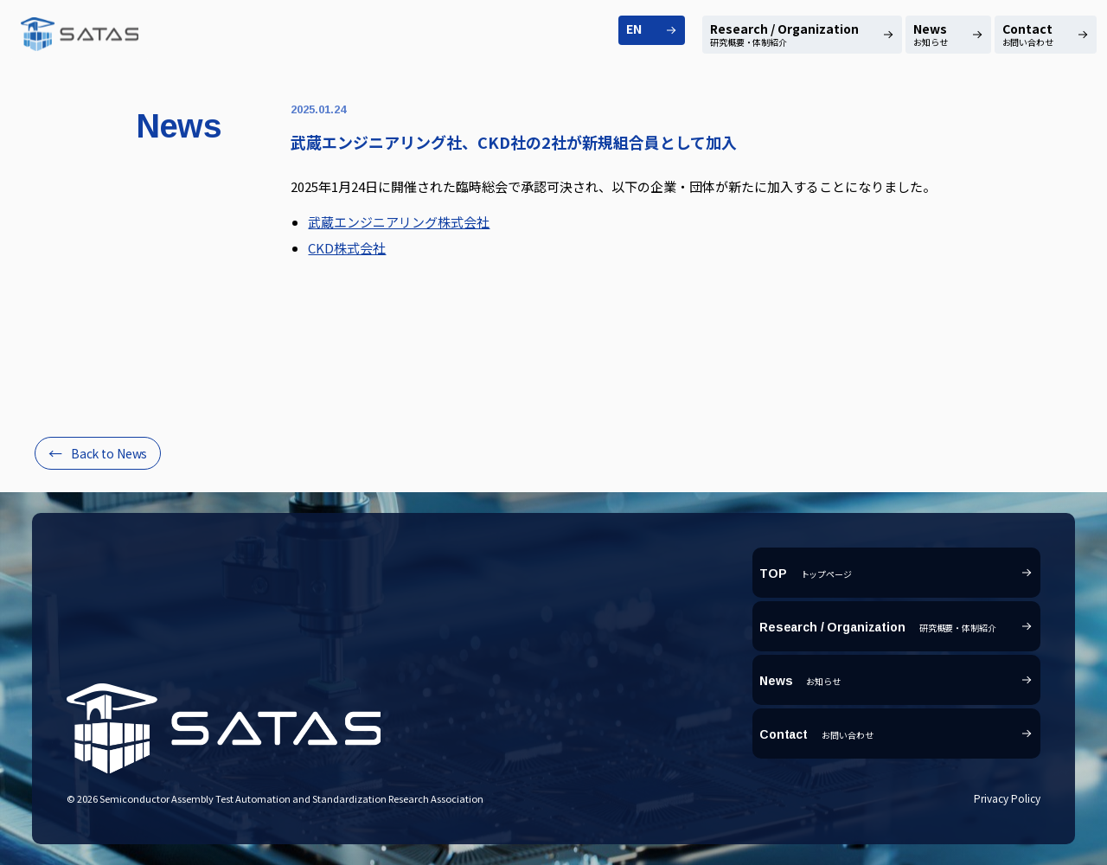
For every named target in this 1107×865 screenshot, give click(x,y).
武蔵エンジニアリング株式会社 (399, 222)
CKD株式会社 (347, 248)
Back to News (109, 453)
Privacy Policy (1007, 798)
